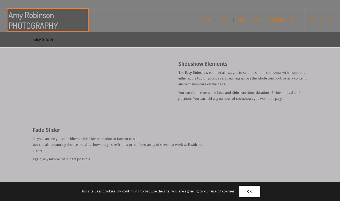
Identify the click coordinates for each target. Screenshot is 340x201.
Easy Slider (43, 39)
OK (249, 192)
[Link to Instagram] (329, 20)
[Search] (292, 20)
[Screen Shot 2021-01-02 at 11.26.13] (48, 20)
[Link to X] (321, 20)
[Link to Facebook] (313, 20)
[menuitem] (206, 20)
